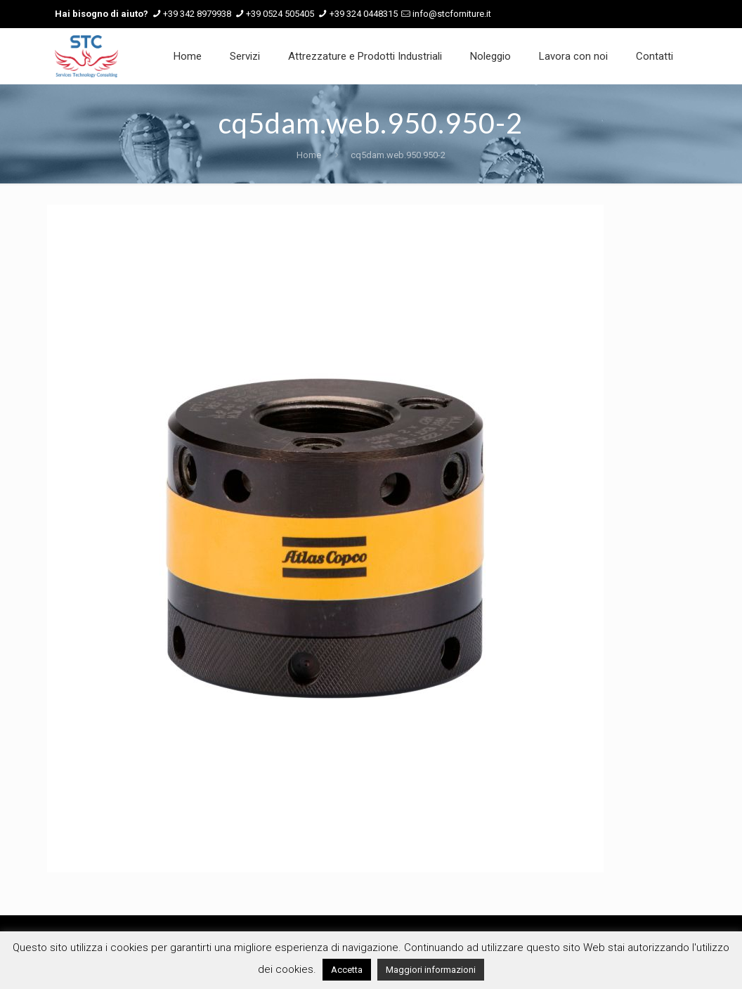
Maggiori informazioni (431, 969)
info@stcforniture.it (451, 13)
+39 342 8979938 (197, 13)
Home (309, 155)
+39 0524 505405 (280, 13)
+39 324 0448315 (364, 13)
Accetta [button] (347, 969)
